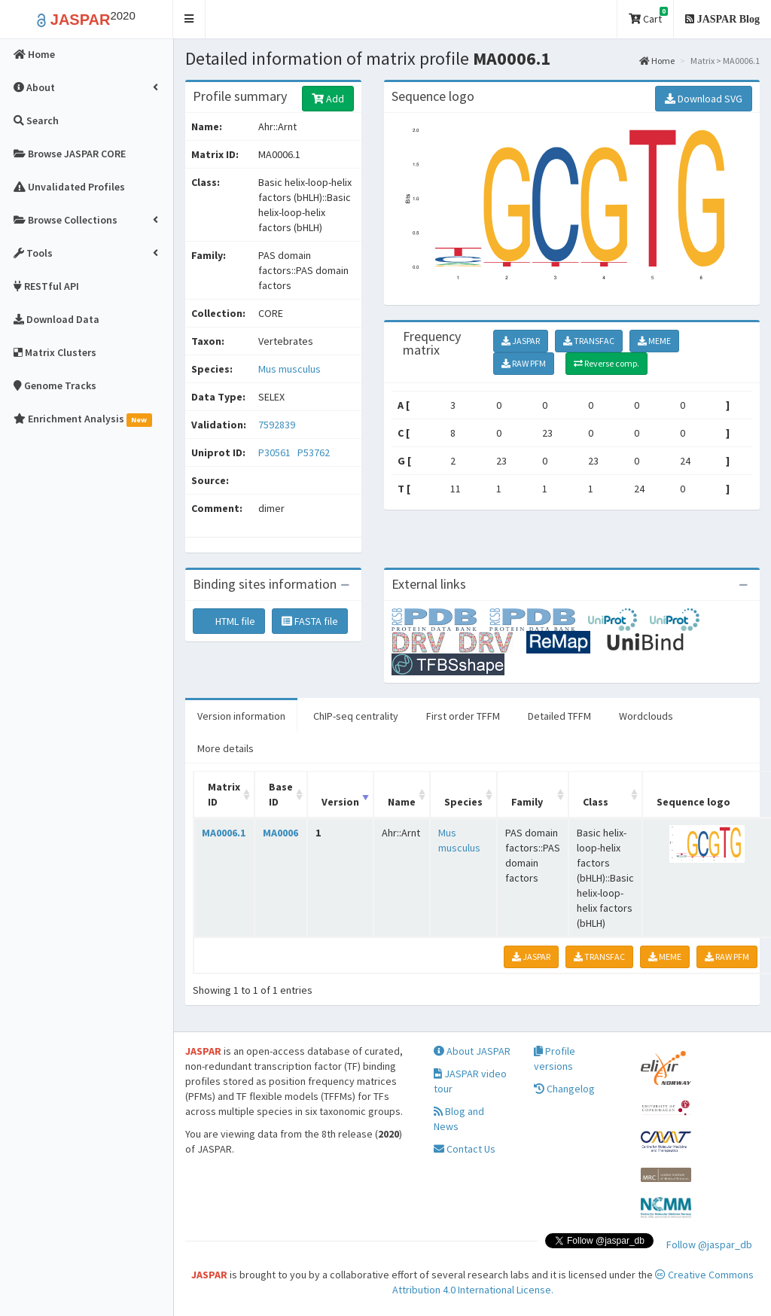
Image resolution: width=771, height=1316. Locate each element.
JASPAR (520, 340)
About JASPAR (472, 1051)
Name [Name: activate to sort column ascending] (402, 802)
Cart (648, 16)
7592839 (276, 424)
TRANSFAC (588, 340)
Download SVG (703, 98)
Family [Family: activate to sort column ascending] (527, 802)
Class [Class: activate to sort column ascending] (595, 802)
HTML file (229, 621)
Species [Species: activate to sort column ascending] (463, 802)
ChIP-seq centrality (355, 716)
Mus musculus (289, 369)
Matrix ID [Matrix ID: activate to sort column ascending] (224, 794)
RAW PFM (523, 363)
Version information (241, 716)
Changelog (564, 1088)
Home (657, 60)
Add (328, 98)
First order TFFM (463, 716)
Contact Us (464, 1149)
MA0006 (280, 832)
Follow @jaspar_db (709, 1244)
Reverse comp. (606, 363)
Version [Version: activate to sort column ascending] (340, 802)
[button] (189, 19)
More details (225, 748)
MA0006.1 (223, 832)
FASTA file (310, 621)
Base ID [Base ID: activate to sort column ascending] (281, 794)
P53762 (314, 452)
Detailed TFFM (559, 716)
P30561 (275, 452)
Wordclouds (646, 716)
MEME (654, 340)
